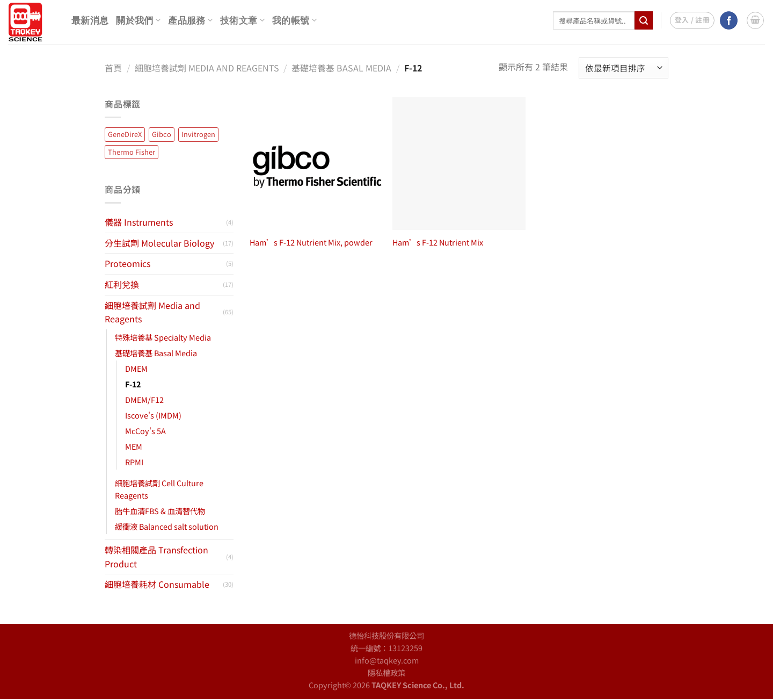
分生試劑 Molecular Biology (159, 242)
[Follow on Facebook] (729, 20)
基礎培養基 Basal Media (341, 67)
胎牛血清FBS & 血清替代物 (160, 510)
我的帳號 (294, 20)
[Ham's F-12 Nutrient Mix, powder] (316, 163)
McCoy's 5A (145, 430)
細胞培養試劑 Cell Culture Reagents (159, 489)
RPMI (134, 461)
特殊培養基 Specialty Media (163, 337)
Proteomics (127, 263)
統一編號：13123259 (386, 647)
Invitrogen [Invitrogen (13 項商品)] (198, 134)
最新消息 (89, 21)
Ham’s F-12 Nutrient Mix (437, 242)
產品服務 (190, 20)
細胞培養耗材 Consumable (157, 584)
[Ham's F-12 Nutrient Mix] (458, 163)
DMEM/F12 (144, 399)
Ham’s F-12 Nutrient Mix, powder (311, 242)
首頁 (113, 67)
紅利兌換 (122, 284)
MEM (133, 446)
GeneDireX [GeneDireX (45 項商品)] (125, 134)
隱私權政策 (386, 672)
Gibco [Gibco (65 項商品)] (161, 134)
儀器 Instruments (139, 221)
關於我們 (138, 20)
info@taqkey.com (387, 660)
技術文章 (242, 20)
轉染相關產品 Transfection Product (156, 556)
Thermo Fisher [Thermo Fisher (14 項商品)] (131, 152)
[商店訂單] (623, 67)
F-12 (133, 384)
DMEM (136, 368)
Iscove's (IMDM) (153, 415)
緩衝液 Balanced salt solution (166, 526)
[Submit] (644, 20)
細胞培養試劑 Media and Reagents (207, 67)
